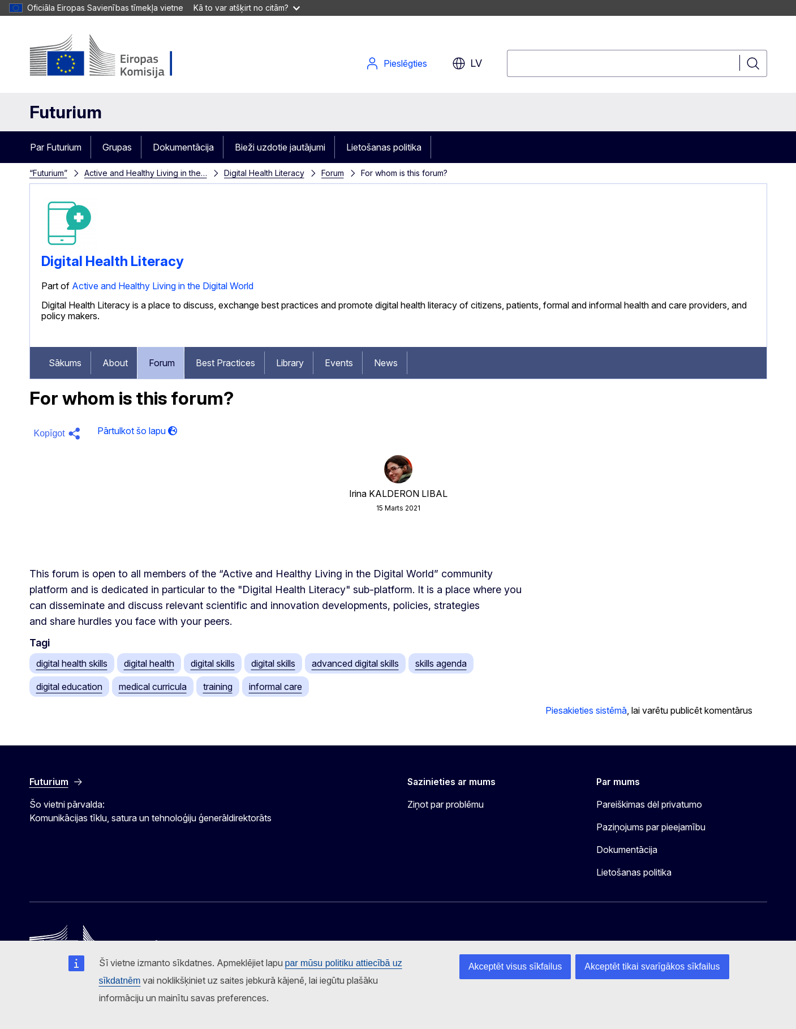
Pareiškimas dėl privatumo (649, 804)
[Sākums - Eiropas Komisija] (120, 56)
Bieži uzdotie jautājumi (280, 147)
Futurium (65, 112)
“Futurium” (48, 173)
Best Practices (225, 362)
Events (339, 362)
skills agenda (441, 663)
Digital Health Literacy (264, 173)
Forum (332, 173)
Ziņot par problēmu (445, 804)
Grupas (117, 147)
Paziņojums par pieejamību (650, 827)
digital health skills (71, 663)
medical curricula (153, 686)
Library (290, 362)
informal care (275, 686)
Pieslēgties (396, 63)
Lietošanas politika (383, 147)
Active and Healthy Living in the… (145, 173)
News (386, 362)
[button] (58, 433)
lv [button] (467, 63)
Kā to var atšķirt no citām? (246, 7)
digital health (149, 663)
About (115, 362)
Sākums (65, 362)
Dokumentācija (183, 147)
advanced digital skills (355, 663)
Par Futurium (55, 147)
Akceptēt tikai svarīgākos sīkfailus (652, 966)
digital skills (213, 663)
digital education (69, 686)
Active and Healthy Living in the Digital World (162, 285)
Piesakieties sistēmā (586, 710)
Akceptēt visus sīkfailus (515, 966)
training (218, 686)
